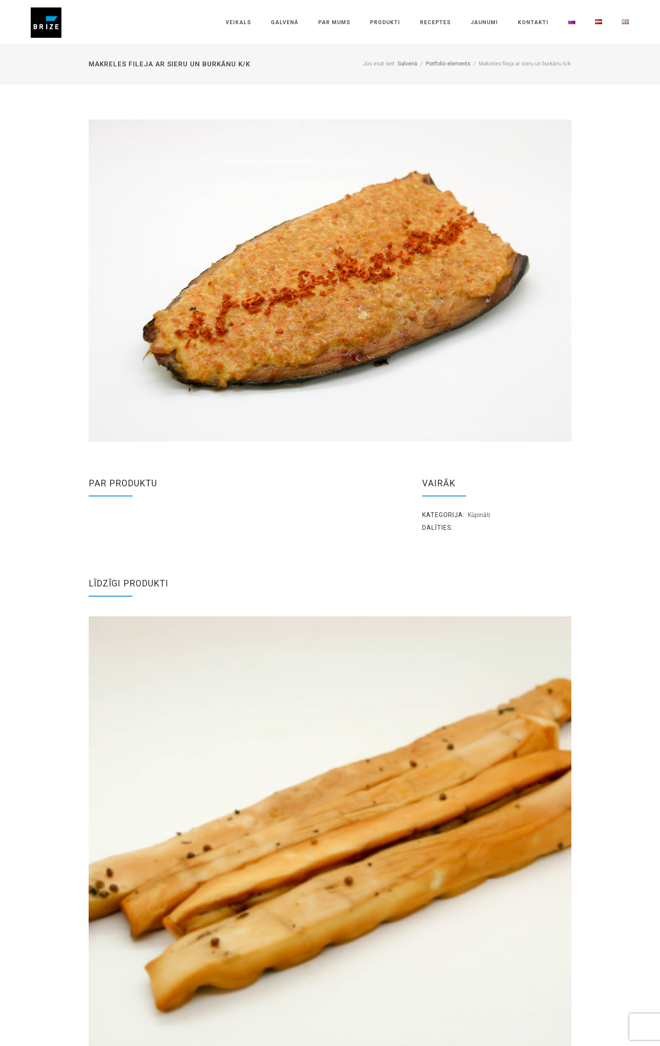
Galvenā (284, 22)
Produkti (385, 22)
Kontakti (533, 22)
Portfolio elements (448, 64)
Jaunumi (484, 22)
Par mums (334, 22)
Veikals (238, 22)
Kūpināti (479, 514)
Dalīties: (437, 527)
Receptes (435, 22)
